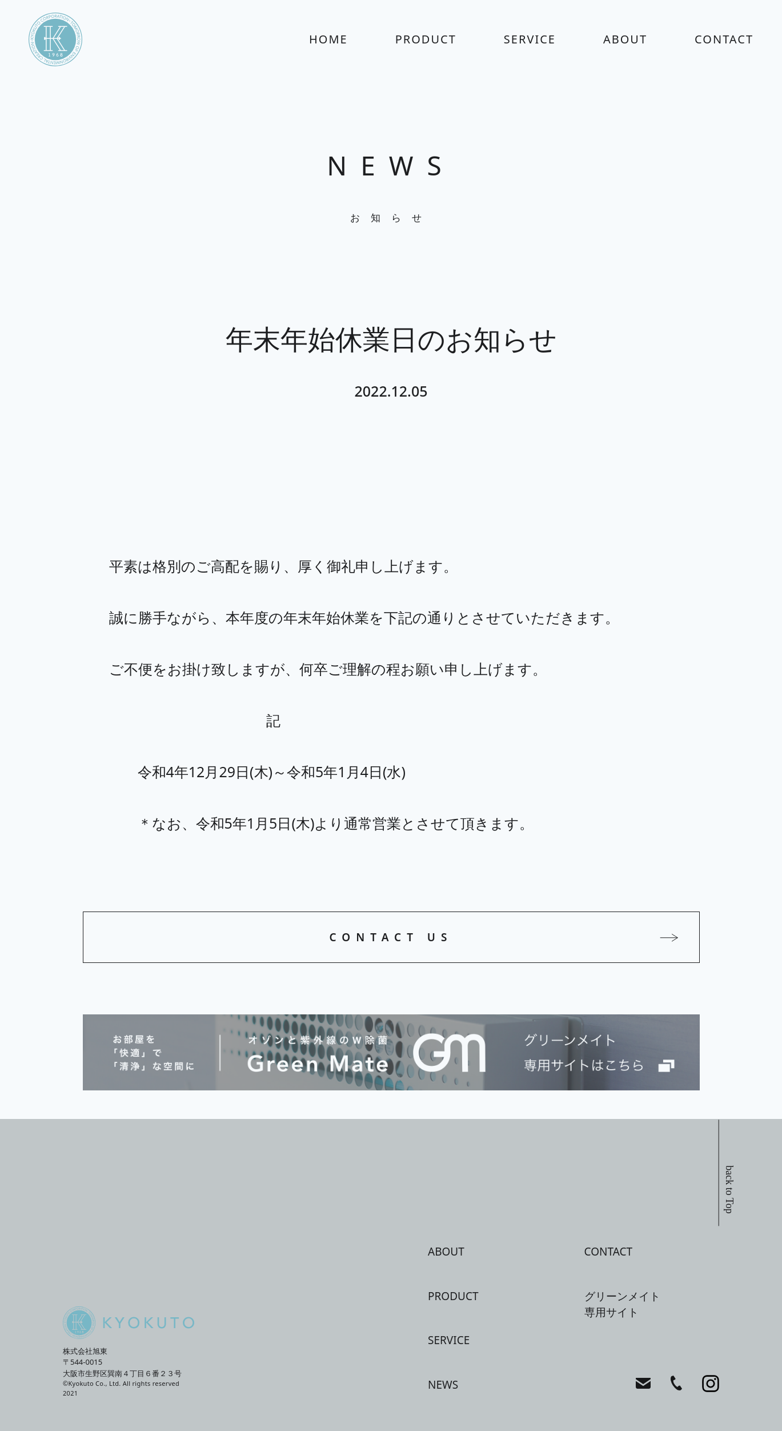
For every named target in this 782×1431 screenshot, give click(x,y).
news (443, 1384)
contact (724, 39)
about (625, 39)
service (530, 39)
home (328, 39)
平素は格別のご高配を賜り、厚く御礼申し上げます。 (283, 565)
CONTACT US (391, 937)
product (425, 39)
